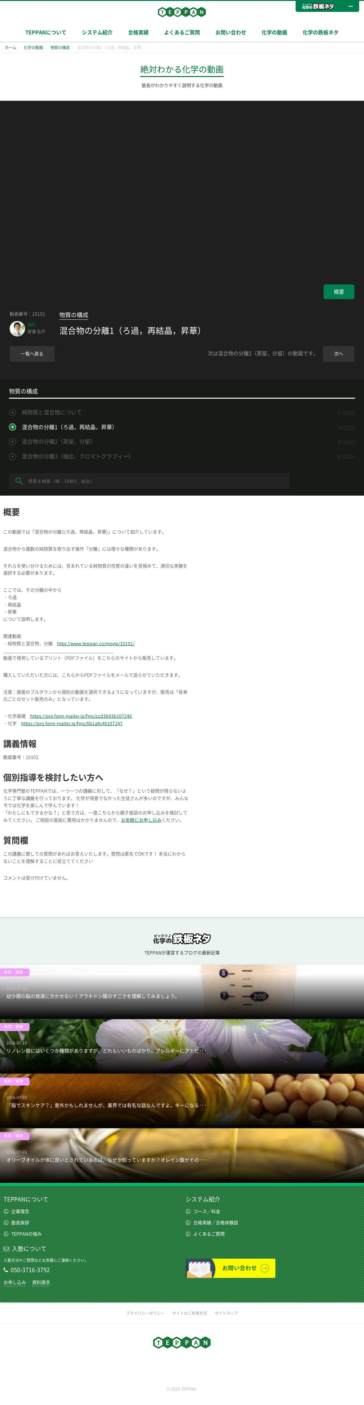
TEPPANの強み (23, 1234)
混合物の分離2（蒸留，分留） (59, 441)
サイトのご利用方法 (189, 1313)
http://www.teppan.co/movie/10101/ (95, 643)
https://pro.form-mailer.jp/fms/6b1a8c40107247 (72, 723)
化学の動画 (274, 32)
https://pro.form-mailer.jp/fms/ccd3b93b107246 (81, 716)
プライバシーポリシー (145, 1313)
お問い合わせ (230, 32)
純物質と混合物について (52, 412)
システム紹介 (97, 32)
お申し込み (15, 1282)
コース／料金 (203, 1211)
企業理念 (16, 1211)
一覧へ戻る (32, 353)
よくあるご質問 (182, 32)
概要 (339, 291)
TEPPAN (182, 12)
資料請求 (41, 1282)
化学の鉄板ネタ (321, 32)
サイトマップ (226, 1313)
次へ (338, 353)
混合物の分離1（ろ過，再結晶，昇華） (69, 427)
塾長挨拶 (16, 1222)
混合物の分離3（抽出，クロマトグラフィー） (78, 456)
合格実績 (138, 32)
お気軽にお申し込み (141, 820)
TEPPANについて (45, 32)
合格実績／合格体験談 (212, 1222)
